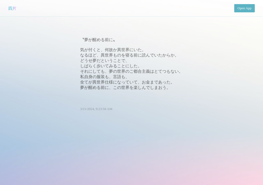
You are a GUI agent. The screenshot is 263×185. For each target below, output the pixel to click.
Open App (244, 8)
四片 (12, 8)
